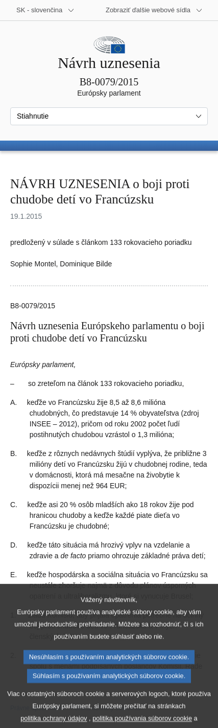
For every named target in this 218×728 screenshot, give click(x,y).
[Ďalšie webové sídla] (154, 10)
